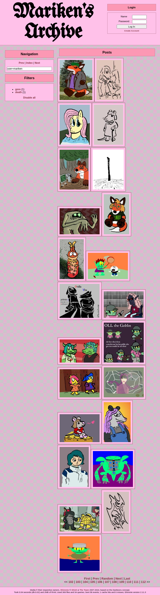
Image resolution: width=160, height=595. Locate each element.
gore (18, 89)
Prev (21, 62)
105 (92, 582)
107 (107, 582)
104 (85, 582)
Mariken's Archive (53, 22)
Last (127, 578)
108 (114, 582)
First (87, 578)
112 (143, 582)
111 (136, 582)
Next (37, 62)
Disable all (29, 97)
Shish (74, 590)
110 (128, 582)
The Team (84, 590)
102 (70, 582)
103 (78, 582)
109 (121, 582)
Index (29, 62)
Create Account (131, 31)
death (18, 92)
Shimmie (64, 590)
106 (100, 582)
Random (107, 578)
